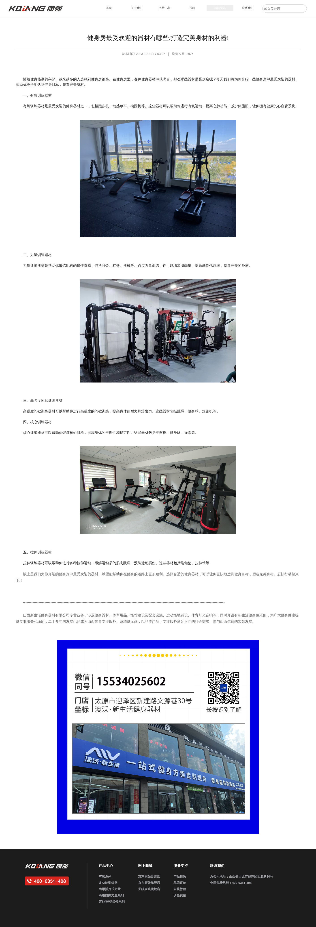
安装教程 (179, 889)
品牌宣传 (179, 883)
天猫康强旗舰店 (149, 889)
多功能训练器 (108, 883)
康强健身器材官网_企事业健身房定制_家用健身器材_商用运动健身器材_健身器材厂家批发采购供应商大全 (37, 8)
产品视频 (179, 876)
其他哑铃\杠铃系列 (112, 901)
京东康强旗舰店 (149, 883)
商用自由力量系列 (111, 895)
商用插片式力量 (110, 889)
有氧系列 (105, 876)
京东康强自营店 (149, 876)
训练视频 (179, 895)
